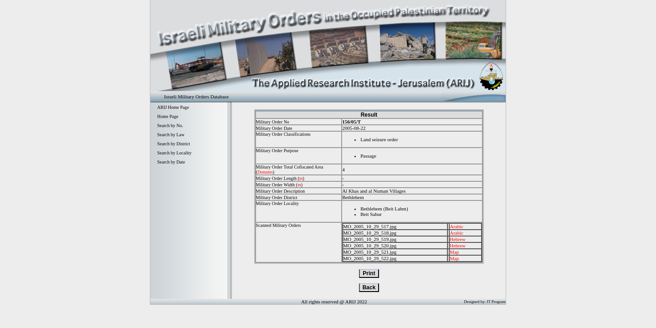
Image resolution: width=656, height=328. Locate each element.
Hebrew (458, 239)
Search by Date (171, 161)
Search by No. (170, 125)
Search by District (173, 143)
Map (454, 252)
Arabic (456, 226)
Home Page (167, 116)
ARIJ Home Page (173, 107)
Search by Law (170, 134)
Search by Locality (174, 152)
